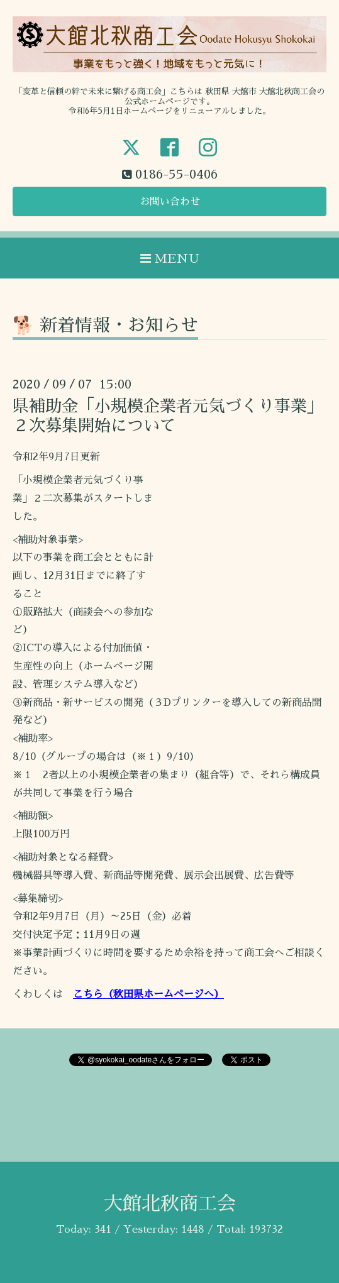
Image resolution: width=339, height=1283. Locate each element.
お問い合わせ (170, 202)
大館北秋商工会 (170, 1203)
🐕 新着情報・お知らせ (105, 325)
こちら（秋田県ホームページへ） (148, 994)
